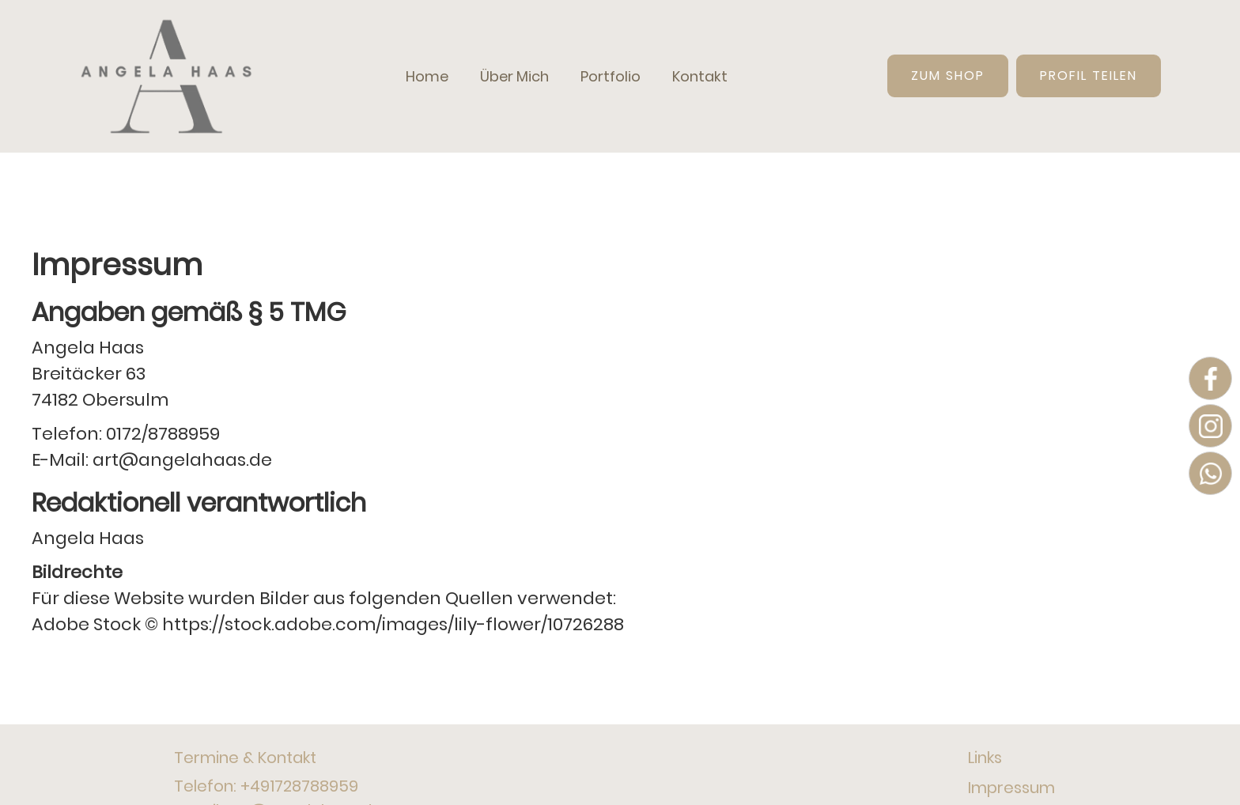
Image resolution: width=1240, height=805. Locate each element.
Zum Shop (948, 75)
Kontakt (700, 76)
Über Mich (514, 76)
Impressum (1011, 788)
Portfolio (610, 76)
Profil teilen (1088, 75)
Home (427, 76)
